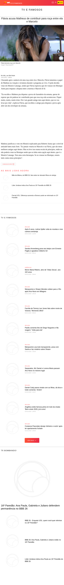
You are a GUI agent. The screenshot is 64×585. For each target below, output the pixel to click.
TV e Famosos (31, 9)
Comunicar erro (8, 164)
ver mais (32, 440)
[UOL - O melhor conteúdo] (7, 3)
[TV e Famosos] (16, 3)
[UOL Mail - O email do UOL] (53, 2)
